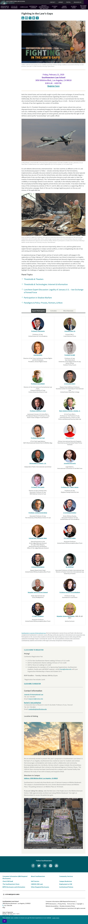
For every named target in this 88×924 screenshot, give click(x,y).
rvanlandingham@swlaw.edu (37, 709)
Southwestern (15, 2)
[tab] (38, 311)
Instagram (51, 866)
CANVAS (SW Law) (37, 884)
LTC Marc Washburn (38, 616)
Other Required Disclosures (40, 887)
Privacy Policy (62, 904)
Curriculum (24, 7)
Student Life (54, 7)
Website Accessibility (52, 906)
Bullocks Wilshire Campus (83, 7)
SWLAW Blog (77, 2)
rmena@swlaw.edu (65, 669)
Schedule (53, 311)
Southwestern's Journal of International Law (33, 633)
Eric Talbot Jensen (72, 487)
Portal (68, 2)
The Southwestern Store (11, 884)
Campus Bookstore (65, 881)
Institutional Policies (66, 887)
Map (4, 907)
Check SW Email (8, 881)
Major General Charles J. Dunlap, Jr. (69, 411)
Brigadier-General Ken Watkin (66, 616)
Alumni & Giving (73, 7)
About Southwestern (38, 876)
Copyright (79, 904)
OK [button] (5, 921)
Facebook (33, 866)
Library (60, 2)
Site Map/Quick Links (12, 894)
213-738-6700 (8, 905)
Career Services (64, 7)
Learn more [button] (55, 918)
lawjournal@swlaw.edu (35, 699)
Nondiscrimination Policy (67, 906)
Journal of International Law (33, 695)
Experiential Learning (33, 7)
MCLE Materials (68, 311)
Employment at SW (65, 884)
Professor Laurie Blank (38, 384)
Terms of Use (71, 904)
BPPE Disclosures (51, 904)
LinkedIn (45, 866)
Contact (52, 2)
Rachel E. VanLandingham (32, 703)
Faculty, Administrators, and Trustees (44, 7)
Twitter (39, 866)
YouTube (56, 866)
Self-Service (35, 881)
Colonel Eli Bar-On (69, 331)
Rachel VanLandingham (73, 592)
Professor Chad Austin (38, 331)
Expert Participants (38, 311)
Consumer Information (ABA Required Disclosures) (60, 901)
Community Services (66, 876)
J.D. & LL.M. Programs (14, 7)
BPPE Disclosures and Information (14, 887)
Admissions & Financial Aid (5, 7)
